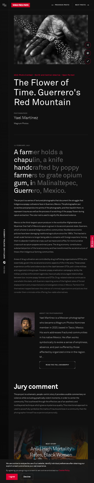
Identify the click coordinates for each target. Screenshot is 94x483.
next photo (82, 5)
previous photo (60, 5)
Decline (27, 477)
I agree (12, 477)
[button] (4, 251)
